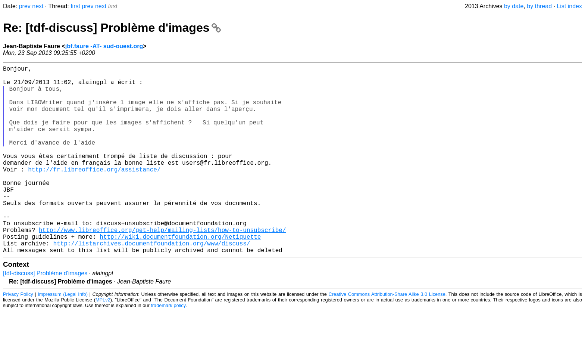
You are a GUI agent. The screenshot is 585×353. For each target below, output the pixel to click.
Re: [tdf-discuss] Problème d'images (112, 27)
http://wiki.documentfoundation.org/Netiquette (180, 275)
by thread (539, 6)
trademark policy (168, 347)
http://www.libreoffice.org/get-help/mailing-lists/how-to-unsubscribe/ (162, 267)
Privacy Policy (18, 336)
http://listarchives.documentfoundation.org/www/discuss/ (151, 283)
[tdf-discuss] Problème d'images (45, 315)
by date (513, 6)
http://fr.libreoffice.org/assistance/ (94, 193)
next (37, 6)
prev (25, 6)
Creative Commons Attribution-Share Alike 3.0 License (387, 336)
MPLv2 (103, 341)
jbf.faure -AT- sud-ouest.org (104, 46)
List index (569, 6)
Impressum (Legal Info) (63, 336)
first (75, 6)
